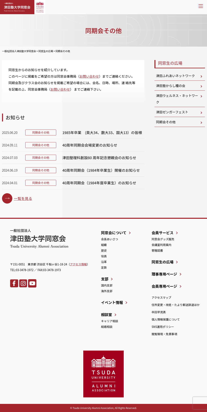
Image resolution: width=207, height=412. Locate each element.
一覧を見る (23, 198)
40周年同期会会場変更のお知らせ (89, 145)
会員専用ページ (164, 286)
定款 (104, 267)
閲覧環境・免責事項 (164, 334)
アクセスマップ (161, 297)
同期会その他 (165, 121)
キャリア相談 (109, 321)
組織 (104, 245)
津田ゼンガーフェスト (172, 111)
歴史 (104, 250)
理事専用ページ (164, 274)
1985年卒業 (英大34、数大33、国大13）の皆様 (102, 132)
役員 (104, 256)
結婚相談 (106, 327)
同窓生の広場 (170, 63)
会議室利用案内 (161, 245)
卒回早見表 (159, 312)
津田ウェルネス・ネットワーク (177, 98)
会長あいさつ (109, 239)
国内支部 (106, 285)
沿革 (104, 262)
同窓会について (113, 232)
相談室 (106, 314)
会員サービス (162, 232)
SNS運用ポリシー (163, 327)
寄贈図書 (157, 250)
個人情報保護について (166, 319)
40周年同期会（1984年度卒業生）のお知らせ (99, 182)
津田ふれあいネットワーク (175, 75)
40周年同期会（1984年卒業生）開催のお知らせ (101, 170)
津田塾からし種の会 (170, 85)
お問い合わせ (89, 76)
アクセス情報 (78, 264)
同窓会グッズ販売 (163, 239)
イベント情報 (112, 302)
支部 (104, 278)
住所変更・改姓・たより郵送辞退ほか (176, 305)
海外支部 (106, 291)
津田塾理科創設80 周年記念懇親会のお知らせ (99, 157)
